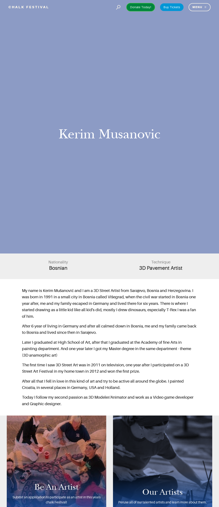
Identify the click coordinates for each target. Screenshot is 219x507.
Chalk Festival (28, 7)
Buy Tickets (171, 7)
